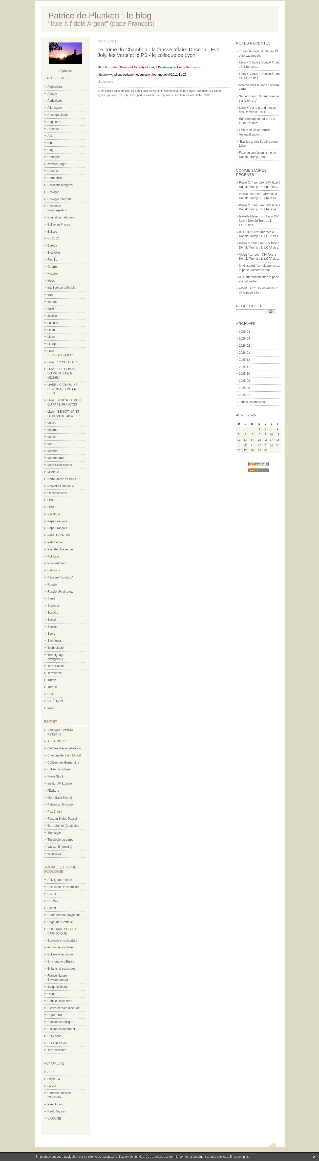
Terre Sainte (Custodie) (63, 826)
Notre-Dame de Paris (62, 479)
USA (51, 694)
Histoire (53, 273)
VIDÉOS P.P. (56, 701)
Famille (52, 259)
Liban (51, 330)
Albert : (244, 288)
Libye (51, 337)
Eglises (52, 231)
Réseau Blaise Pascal (62, 818)
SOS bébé (54, 1036)
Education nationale (61, 217)
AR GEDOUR (57, 741)
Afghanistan (55, 86)
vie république (165, 95)
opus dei (112, 95)
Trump (52, 680)
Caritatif (53, 171)
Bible (51, 143)
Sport (51, 633)
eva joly (123, 95)
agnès (101, 95)
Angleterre (54, 122)
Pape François (57, 521)
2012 (206, 95)
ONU (51, 500)
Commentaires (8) (175, 90)
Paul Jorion (55, 1104)
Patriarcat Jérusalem (61, 804)
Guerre (52, 267)
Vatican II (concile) (60, 847)
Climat (52, 908)
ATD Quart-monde (60, 880)
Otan (51, 507)
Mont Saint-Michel (60, 465)
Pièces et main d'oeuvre (64, 1008)
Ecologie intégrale (60, 199)
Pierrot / (244, 194)
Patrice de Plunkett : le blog (100, 15)
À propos (65, 71)
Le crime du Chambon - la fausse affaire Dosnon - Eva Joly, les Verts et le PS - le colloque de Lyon (159, 52)
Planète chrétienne (60, 549)
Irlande (52, 302)
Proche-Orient (57, 563)
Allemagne (55, 107)
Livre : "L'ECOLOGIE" (62, 362)
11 (277, 434)
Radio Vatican (57, 1111)
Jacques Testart (58, 987)
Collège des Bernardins (63, 762)
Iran (50, 295)
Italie (51, 308)
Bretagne (54, 157)
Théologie (54, 833)
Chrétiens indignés (60, 185)
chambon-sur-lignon (209, 90)
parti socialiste (146, 95)
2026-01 (244, 352)
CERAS (53, 901)
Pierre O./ (245, 243)
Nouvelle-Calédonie (61, 486)
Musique (53, 472)
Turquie (53, 687)
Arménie (53, 129)
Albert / (244, 254)
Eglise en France (59, 224)
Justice (52, 316)
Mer (50, 444)
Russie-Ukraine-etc (60, 591)
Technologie (56, 648)
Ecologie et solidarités (62, 940)
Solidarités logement (61, 1029)
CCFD (52, 894)
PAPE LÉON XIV (59, 535)
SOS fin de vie (57, 1043)
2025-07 (244, 395)
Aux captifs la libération (63, 887)
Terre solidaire (57, 1050)
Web (51, 708)
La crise (53, 323)
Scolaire (53, 612)
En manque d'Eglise (61, 961)
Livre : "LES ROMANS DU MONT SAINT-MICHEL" (63, 373)
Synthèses (55, 640)
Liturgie (52, 344)
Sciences (54, 605)
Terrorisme (55, 673)
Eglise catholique (59, 769)
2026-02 (244, 345)
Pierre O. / (246, 182)
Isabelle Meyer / (250, 216)
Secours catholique (60, 1022)
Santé (51, 598)
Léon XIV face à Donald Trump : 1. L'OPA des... (259, 221)
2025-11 (244, 367)
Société (53, 627)
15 (259, 439)
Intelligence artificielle (62, 287)
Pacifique (54, 514)
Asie (50, 136)
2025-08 (244, 388)
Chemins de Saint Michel (64, 755)
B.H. (242, 277)
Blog (51, 150)
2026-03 (244, 338)
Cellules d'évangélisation (64, 748)
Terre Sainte (56, 666)
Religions (54, 570)
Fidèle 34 (54, 1079)
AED (51, 1072)
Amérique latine (58, 115)
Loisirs (52, 423)
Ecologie (53, 192)
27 (245, 450)
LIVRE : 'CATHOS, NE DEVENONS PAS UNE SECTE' (63, 389)
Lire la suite (105, 81)
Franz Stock (56, 776)
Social (52, 619)
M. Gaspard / (248, 265)
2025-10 (244, 373)
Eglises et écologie (60, 954)
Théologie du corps (60, 839)
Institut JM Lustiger (60, 783)
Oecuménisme (57, 493)
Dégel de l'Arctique (60, 922)
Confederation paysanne (64, 915)
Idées (51, 280)
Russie (52, 584)
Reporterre (55, 1015)
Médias (52, 437)
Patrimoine (55, 542)
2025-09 (244, 381)
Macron (53, 430)
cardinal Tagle (57, 164)
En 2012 (53, 238)
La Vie (52, 1086)
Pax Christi (55, 811)
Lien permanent (152, 90)
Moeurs (53, 451)
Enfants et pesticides (62, 968)
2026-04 (244, 331)
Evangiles (54, 252)
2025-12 (244, 360)
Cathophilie (55, 178)
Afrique (52, 94)
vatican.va (54, 854)
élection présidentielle (188, 95)
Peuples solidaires (60, 1001)
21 (252, 445)
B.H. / (243, 232)
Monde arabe (57, 458)
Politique (53, 556)
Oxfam (52, 994)
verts (133, 95)
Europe (52, 245)
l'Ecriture (53, 790)
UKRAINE (54, 1118)
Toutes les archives (252, 402)
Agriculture (55, 100)
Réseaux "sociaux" (60, 577)
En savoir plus (239, 1156)
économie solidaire (60, 947)
